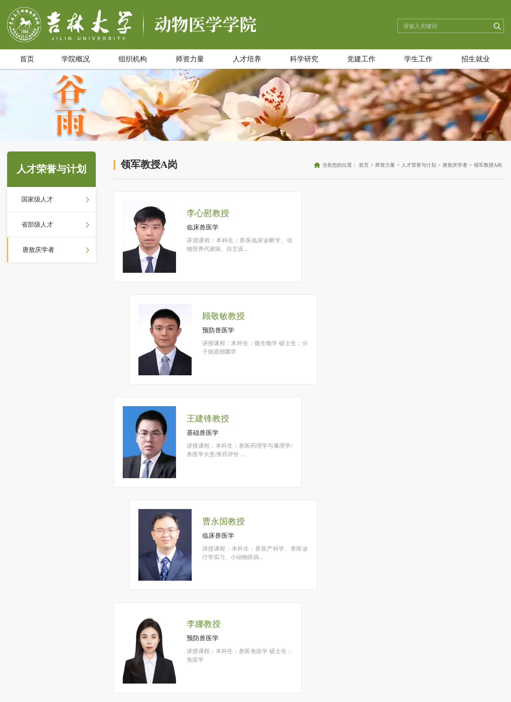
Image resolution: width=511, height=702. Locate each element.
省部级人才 (37, 224)
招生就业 (475, 59)
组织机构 (133, 59)
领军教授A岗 (488, 165)
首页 (27, 59)
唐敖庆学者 (38, 249)
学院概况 (75, 59)
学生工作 (418, 59)
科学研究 (304, 59)
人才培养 (247, 59)
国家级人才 (37, 199)
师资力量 (190, 59)
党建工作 (361, 59)
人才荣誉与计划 (418, 165)
